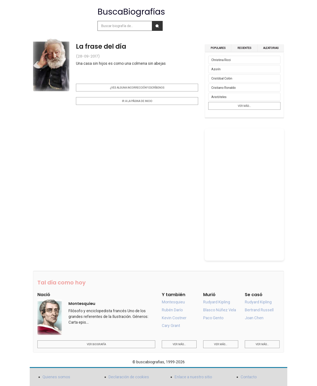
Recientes (244, 48)
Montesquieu (173, 302)
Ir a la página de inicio (137, 101)
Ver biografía (96, 344)
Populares (218, 48)
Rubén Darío (172, 310)
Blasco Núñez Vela (219, 310)
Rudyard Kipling (216, 302)
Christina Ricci (221, 60)
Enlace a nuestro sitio (193, 377)
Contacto (249, 377)
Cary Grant (171, 325)
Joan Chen (254, 317)
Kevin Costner (174, 317)
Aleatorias (270, 48)
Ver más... (244, 106)
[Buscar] (157, 26)
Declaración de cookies (129, 377)
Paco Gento (213, 317)
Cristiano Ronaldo (223, 87)
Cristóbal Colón (221, 78)
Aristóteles (219, 97)
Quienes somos (56, 377)
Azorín (216, 69)
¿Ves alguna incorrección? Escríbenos (137, 87)
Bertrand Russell (259, 310)
